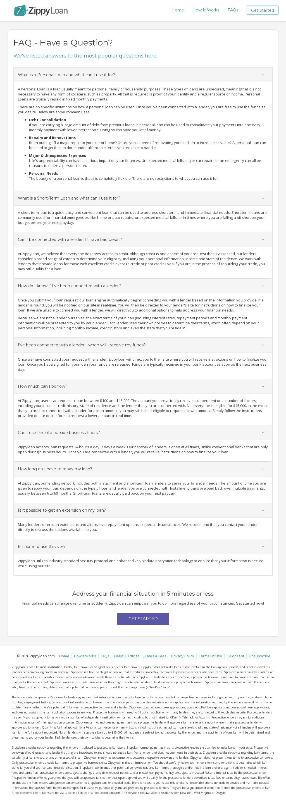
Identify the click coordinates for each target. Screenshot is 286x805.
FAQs (233, 10)
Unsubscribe (259, 655)
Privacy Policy (182, 655)
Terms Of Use (210, 655)
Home (177, 10)
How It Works (205, 10)
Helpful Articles (127, 655)
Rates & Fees (155, 655)
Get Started (262, 10)
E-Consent (235, 655)
